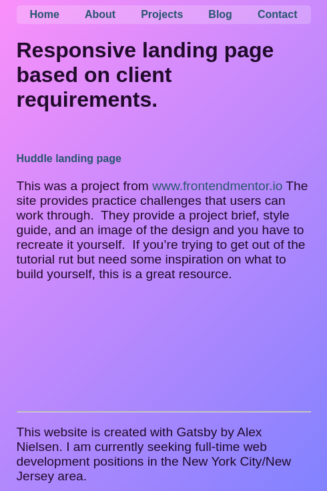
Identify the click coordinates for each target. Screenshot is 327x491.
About (100, 14)
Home (44, 14)
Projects (162, 14)
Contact (278, 14)
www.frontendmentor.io (217, 186)
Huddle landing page (69, 158)
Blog (220, 14)
